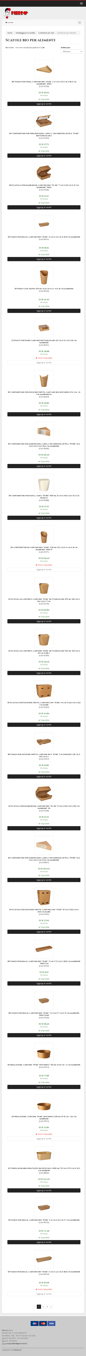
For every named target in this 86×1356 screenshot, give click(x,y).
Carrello (9, 22)
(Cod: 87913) (43, 1055)
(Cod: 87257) (43, 746)
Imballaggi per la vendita (25, 33)
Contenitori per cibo (46, 33)
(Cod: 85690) (43, 435)
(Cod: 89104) (43, 1262)
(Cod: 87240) (43, 177)
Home (9, 33)
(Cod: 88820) (43, 1160)
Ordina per (65, 47)
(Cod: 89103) (43, 1210)
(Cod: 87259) (43, 901)
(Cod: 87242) (43, 1004)
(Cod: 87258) (43, 73)
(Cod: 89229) (43, 279)
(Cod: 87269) (43, 642)
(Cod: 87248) (43, 798)
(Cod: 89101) (43, 227)
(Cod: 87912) (43, 1108)
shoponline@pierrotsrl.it (17, 1343)
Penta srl (17, 1350)
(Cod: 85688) (43, 487)
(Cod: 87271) (43, 539)
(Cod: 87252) (43, 125)
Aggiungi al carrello (44, 104)
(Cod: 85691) (43, 849)
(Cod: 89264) (43, 384)
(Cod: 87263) (43, 694)
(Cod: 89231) (43, 332)
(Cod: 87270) (43, 591)
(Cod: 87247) (43, 953)
